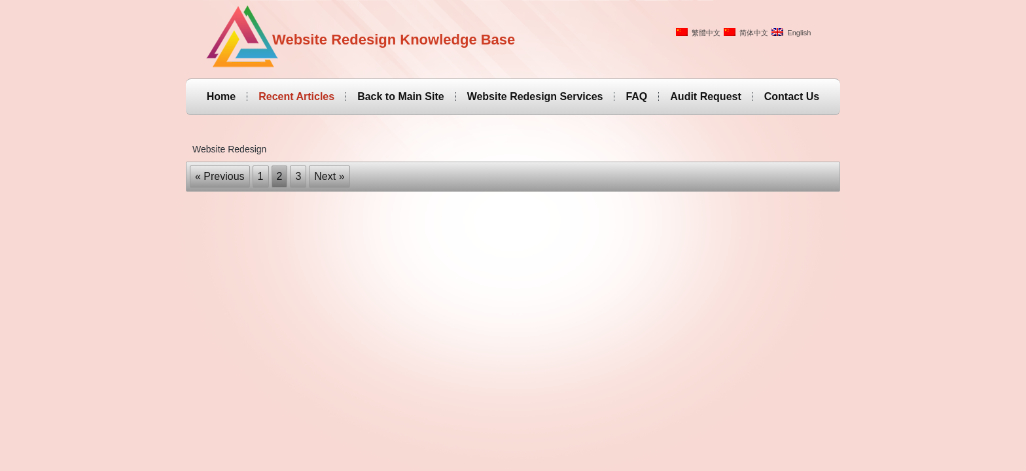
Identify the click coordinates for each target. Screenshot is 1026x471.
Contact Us (791, 96)
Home (221, 96)
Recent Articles (296, 96)
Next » (329, 176)
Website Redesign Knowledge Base (393, 39)
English (791, 32)
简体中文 (746, 32)
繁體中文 (698, 32)
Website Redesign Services (535, 96)
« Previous (220, 176)
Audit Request (705, 96)
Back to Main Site (400, 96)
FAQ (636, 96)
